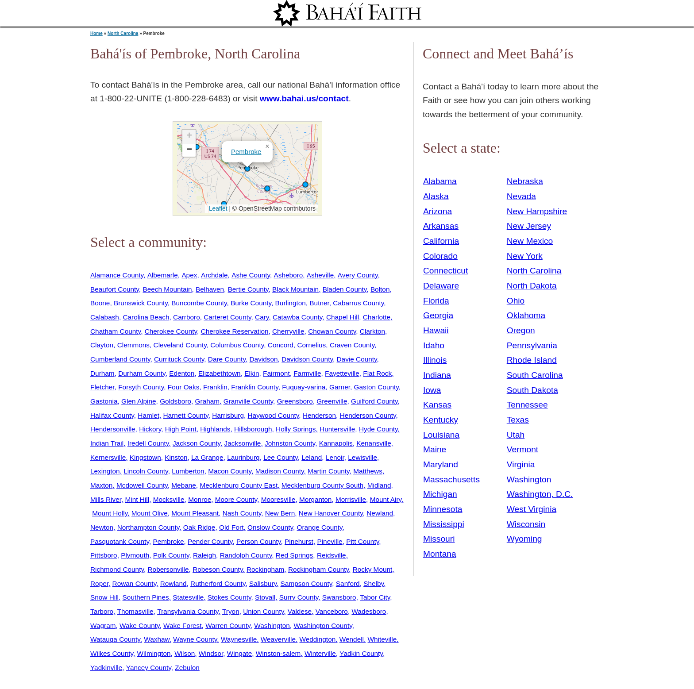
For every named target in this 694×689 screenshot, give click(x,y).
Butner (319, 303)
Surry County (299, 597)
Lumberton (188, 471)
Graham (207, 401)
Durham (102, 373)
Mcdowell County (142, 485)
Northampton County (148, 527)
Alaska (436, 196)
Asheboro (288, 275)
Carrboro (186, 317)
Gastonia (103, 401)
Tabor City (375, 597)
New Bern (280, 513)
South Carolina (535, 375)
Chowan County (332, 331)
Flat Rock (377, 373)
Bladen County (345, 289)
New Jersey (529, 226)
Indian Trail (106, 443)
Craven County (352, 345)
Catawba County (297, 317)
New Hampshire (537, 211)
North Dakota (532, 285)
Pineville (329, 541)
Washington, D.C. (540, 494)
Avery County (358, 275)
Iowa (432, 390)
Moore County (236, 499)
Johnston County (290, 443)
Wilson (184, 653)
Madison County (279, 471)
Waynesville (239, 639)
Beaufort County (114, 289)
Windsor (211, 653)
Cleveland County (180, 345)
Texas (518, 419)
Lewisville (362, 457)
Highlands (215, 429)
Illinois (435, 360)
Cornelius (311, 345)
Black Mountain (295, 289)
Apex (189, 275)
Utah (516, 434)
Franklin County (254, 387)
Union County (263, 611)
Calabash (104, 317)
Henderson (319, 415)
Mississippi (443, 524)
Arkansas (441, 226)
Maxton (101, 485)
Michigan (440, 494)
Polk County (171, 555)
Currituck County (179, 359)
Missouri (439, 538)
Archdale (214, 275)
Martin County (328, 471)
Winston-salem (278, 653)
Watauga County (115, 639)
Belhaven (210, 289)
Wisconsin (526, 524)
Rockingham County (318, 569)
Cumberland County (120, 359)
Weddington (318, 639)
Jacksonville (242, 443)
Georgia (438, 315)
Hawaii (436, 330)
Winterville (320, 653)
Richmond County (117, 569)
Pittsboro (103, 555)
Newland (379, 513)
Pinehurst (299, 541)
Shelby (373, 583)
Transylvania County (187, 611)
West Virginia (531, 509)
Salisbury (263, 583)
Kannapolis (336, 443)
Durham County (141, 373)
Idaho (433, 345)
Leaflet (217, 208)
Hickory (150, 429)
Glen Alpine (138, 401)
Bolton (380, 289)
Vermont (522, 449)
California (441, 241)
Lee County (280, 457)
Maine (434, 449)
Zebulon (187, 667)
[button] (305, 184)
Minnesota (443, 509)
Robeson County (218, 569)
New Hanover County (331, 513)
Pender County (210, 541)
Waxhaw (156, 639)
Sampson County (306, 583)
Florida (436, 300)
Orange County (320, 527)
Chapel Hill (342, 317)
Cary (262, 317)
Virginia (521, 464)
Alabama (440, 181)
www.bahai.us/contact (304, 98)
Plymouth (135, 555)
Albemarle (162, 275)
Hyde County (378, 429)
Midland (379, 485)
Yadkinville (106, 667)
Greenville (331, 401)
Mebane (183, 485)
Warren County (228, 625)
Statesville (188, 597)
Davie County (357, 359)
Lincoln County (145, 471)
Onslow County (270, 527)
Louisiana (441, 434)
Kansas (437, 404)
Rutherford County (217, 583)
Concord (280, 345)
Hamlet (148, 415)
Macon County (229, 471)
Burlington (290, 303)
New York (525, 256)
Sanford (348, 583)
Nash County (242, 513)
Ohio (516, 300)
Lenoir (335, 457)
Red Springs (294, 555)
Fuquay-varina (303, 387)
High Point (181, 429)
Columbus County (237, 345)
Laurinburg (243, 457)
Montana (439, 553)
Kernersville (108, 457)
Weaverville (278, 639)
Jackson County (196, 443)
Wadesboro (368, 611)
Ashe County (250, 275)
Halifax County (112, 415)
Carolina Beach (146, 317)
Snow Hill (104, 597)
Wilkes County (111, 653)
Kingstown (145, 457)
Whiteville (382, 639)
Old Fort (231, 527)
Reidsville (331, 555)
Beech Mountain (167, 289)
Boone (100, 303)
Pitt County (362, 541)
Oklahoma (526, 315)
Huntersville (337, 429)
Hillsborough (253, 429)
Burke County (251, 303)
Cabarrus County (358, 303)
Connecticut (445, 270)
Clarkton (372, 331)
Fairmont (276, 373)
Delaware (441, 285)
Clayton (101, 345)
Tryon (230, 611)
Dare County (227, 359)
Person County (258, 541)
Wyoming (524, 538)
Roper (99, 583)
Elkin (251, 373)
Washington (272, 625)
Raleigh (204, 555)
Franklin (215, 387)
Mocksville (169, 499)
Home (96, 33)
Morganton (315, 499)
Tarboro (101, 611)
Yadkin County (361, 653)
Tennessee (527, 404)
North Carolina (123, 33)
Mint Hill (137, 499)
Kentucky (440, 419)
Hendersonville (112, 429)
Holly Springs (296, 429)
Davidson (264, 359)
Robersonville (168, 569)
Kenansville (373, 443)
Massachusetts (451, 479)
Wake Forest (182, 625)
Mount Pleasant (195, 513)
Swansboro (339, 597)
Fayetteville (342, 373)
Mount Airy (385, 499)
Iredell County (148, 443)
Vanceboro (332, 611)
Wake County (139, 625)
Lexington (105, 471)
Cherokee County (171, 331)
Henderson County (368, 415)
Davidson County (307, 359)
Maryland (440, 464)
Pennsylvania (532, 345)
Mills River (105, 499)
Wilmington (154, 653)
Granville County (248, 401)
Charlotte (376, 317)
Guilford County (374, 401)
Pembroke (246, 151)
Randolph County (246, 555)
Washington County (322, 625)
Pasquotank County (119, 541)
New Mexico (530, 241)
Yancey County (148, 667)
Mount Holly (109, 513)
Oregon (521, 330)
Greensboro (295, 401)
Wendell (351, 639)
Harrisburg (228, 415)
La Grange (207, 457)
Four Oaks (184, 387)
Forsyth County (141, 387)
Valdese (300, 611)
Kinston (176, 457)
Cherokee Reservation (235, 331)
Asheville (320, 275)
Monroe (199, 499)
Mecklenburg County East (239, 485)
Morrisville (350, 499)
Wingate (239, 653)
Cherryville (288, 331)
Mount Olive (149, 513)
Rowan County (134, 583)
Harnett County (185, 415)
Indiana (437, 375)
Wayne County (195, 639)
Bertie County (248, 289)
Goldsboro (175, 401)
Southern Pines (146, 597)
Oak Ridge (199, 527)
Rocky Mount (373, 569)
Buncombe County (199, 303)
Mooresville (278, 499)
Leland (311, 457)
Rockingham (265, 569)
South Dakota (532, 390)
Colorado (440, 256)
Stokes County (229, 597)
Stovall (265, 597)
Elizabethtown (219, 373)
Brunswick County (141, 303)
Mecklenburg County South (322, 485)
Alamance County (116, 275)
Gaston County (376, 387)
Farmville (307, 373)
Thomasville (135, 611)
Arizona (437, 211)
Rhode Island (532, 360)
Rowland (173, 583)
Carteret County (227, 317)
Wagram (103, 625)
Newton (101, 527)
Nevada (521, 196)
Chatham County (115, 331)
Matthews (367, 471)
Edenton (181, 373)
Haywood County (273, 415)
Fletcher (102, 387)
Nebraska (525, 181)
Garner (339, 387)
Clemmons (133, 345)
